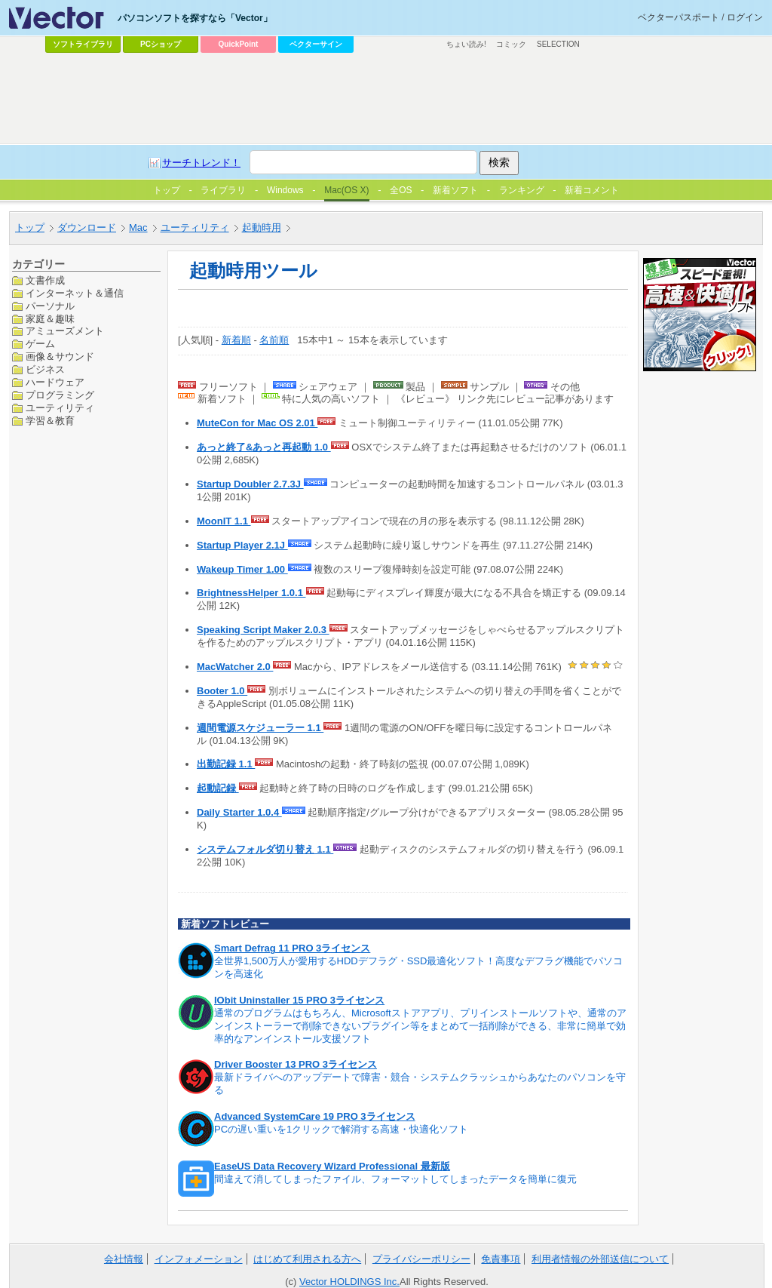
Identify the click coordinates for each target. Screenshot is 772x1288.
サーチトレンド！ (201, 162)
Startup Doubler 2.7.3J (250, 484)
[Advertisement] (386, 99)
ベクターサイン (316, 44)
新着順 (236, 340)
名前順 (274, 340)
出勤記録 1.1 (226, 764)
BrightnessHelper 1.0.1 (251, 592)
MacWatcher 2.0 (235, 666)
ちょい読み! (466, 44)
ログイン (745, 17)
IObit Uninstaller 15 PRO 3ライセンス (299, 1000)
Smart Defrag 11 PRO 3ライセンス (292, 948)
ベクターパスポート (678, 17)
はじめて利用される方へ (307, 1259)
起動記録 (218, 788)
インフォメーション (199, 1259)
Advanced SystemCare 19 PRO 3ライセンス (314, 1116)
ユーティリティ (195, 227)
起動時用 (261, 227)
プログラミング (60, 395)
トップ (29, 227)
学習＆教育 (50, 420)
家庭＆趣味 (50, 318)
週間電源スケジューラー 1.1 (260, 727)
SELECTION (558, 44)
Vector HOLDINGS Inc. (349, 1281)
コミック (511, 44)
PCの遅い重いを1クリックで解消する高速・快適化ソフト (341, 1129)
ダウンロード (86, 227)
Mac (138, 227)
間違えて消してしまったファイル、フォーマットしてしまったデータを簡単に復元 (395, 1179)
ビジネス (45, 369)
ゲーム (40, 343)
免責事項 (500, 1259)
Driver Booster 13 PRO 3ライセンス (295, 1064)
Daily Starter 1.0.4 (239, 812)
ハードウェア (55, 382)
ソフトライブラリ (83, 44)
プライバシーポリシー (421, 1259)
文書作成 (45, 280)
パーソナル (50, 306)
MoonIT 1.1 (224, 521)
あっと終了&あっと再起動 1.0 (264, 447)
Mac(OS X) (346, 190)
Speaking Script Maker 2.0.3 (263, 629)
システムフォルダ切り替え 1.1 (265, 849)
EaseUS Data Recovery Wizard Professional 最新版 (332, 1166)
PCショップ (160, 44)
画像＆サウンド (60, 356)
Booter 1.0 (222, 690)
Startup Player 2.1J (242, 545)
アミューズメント (65, 331)
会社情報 (123, 1259)
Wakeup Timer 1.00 (242, 569)
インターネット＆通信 (75, 293)
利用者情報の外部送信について (600, 1259)
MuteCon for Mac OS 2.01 (257, 423)
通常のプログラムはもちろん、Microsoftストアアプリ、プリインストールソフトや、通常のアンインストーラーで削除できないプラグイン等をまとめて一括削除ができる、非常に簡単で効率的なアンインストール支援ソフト (420, 1025)
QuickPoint (239, 44)
